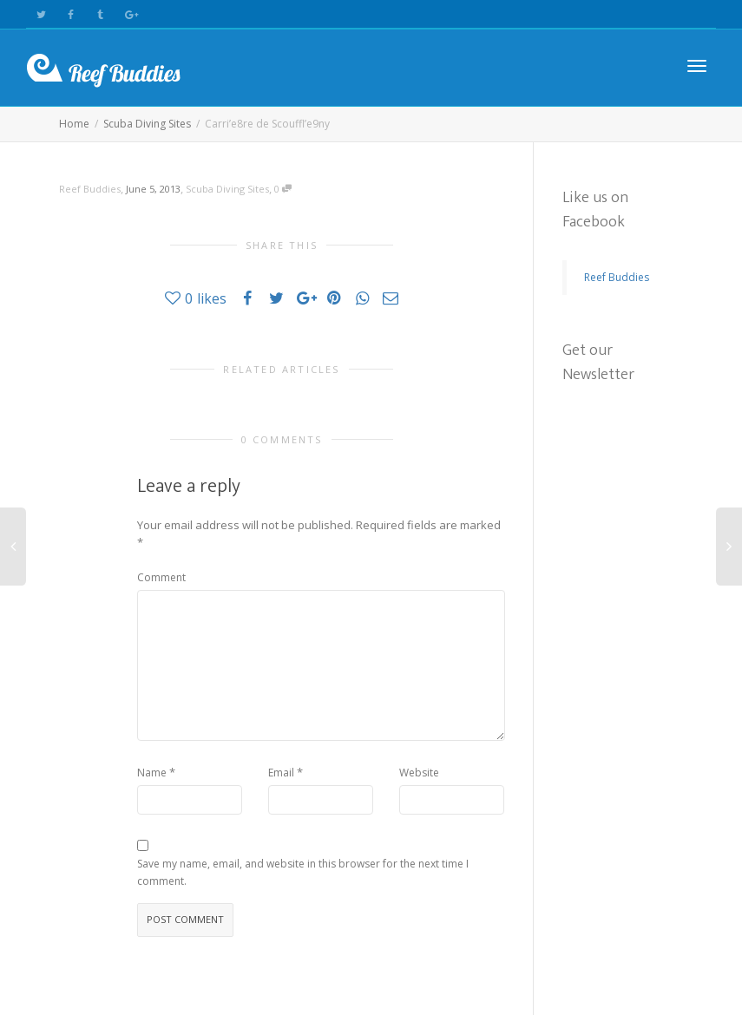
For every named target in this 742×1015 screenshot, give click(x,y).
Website (419, 772)
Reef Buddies (616, 277)
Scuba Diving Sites (227, 188)
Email (281, 772)
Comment (161, 577)
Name (152, 772)
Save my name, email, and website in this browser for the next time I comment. (303, 872)
